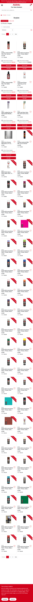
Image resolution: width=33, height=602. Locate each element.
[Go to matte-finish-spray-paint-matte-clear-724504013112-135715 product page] (8, 169)
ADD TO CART (8, 65)
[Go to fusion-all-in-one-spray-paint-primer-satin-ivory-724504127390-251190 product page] (24, 465)
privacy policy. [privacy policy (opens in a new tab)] (22, 591)
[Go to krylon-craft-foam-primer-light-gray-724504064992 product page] (24, 85)
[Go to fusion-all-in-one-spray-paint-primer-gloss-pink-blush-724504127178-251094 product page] (8, 288)
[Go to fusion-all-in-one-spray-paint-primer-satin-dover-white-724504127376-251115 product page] (24, 445)
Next (16, 34)
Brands (4, 15)
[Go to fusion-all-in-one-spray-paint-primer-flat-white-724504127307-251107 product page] (24, 386)
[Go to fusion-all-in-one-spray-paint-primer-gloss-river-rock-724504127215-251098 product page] (8, 327)
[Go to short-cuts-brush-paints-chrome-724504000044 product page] (8, 145)
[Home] (1, 15)
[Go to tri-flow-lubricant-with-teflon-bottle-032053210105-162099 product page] (8, 85)
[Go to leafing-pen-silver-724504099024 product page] (8, 115)
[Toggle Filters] (31, 30)
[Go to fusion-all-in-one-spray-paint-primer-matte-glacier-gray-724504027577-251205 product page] (24, 544)
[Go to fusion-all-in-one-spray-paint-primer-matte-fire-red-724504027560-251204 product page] (8, 544)
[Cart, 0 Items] (30, 5)
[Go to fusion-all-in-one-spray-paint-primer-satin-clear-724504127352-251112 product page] (8, 445)
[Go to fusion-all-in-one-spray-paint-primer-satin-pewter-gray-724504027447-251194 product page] (24, 485)
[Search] (31, 10)
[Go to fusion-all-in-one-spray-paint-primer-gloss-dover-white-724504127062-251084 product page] (24, 209)
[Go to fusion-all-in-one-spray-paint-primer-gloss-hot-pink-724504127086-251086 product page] (24, 229)
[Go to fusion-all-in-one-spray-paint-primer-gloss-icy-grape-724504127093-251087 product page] (8, 248)
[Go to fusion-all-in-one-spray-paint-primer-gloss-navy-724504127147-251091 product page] (8, 268)
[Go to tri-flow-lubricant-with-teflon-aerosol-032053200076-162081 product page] (24, 145)
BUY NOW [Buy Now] (8, 68)
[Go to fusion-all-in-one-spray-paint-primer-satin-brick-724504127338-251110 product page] (8, 426)
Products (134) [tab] (5, 20)
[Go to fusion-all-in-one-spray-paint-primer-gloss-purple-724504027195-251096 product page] (8, 307)
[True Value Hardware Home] (16, 5)
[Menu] (2, 5)
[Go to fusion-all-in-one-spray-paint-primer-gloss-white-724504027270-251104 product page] (24, 367)
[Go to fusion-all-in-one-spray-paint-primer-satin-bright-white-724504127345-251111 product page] (24, 426)
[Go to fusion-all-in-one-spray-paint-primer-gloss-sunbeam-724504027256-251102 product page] (24, 347)
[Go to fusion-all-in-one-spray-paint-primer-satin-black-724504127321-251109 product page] (24, 406)
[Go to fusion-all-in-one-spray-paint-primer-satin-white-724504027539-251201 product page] (8, 524)
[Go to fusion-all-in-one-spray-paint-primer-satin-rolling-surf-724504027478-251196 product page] (8, 505)
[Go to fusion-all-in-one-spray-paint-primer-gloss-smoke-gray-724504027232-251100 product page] (24, 327)
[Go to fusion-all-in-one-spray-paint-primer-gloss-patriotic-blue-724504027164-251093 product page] (24, 268)
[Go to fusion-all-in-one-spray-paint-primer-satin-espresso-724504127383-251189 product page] (8, 465)
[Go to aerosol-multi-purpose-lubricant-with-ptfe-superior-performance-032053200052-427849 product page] (8, 55)
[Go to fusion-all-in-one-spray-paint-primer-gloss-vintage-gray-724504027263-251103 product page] (8, 367)
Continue (5, 599)
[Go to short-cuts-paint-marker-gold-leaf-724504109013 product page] (24, 115)
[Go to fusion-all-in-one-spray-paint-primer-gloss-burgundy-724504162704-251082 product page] (24, 189)
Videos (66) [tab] (11, 20)
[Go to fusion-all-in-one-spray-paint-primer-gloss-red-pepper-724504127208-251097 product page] (24, 307)
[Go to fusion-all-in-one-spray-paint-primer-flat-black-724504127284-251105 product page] (8, 386)
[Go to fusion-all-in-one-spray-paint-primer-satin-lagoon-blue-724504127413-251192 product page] (8, 485)
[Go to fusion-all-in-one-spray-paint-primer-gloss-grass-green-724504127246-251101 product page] (8, 347)
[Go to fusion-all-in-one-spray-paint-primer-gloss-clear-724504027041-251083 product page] (8, 209)
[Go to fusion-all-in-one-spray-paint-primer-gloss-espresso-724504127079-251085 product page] (8, 229)
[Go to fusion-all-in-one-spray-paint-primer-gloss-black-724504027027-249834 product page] (8, 189)
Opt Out (13, 599)
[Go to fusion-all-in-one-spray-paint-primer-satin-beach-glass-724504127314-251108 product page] (8, 406)
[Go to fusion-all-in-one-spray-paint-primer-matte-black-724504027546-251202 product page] (24, 524)
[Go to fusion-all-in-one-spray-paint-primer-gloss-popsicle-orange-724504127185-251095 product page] (24, 288)
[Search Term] (16, 10)
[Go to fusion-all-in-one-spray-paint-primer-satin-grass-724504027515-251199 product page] (24, 505)
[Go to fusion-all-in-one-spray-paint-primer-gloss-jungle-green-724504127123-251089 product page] (24, 248)
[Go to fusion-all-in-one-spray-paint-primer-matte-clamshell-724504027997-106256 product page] (24, 55)
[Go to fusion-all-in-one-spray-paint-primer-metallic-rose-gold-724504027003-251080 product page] (24, 169)
